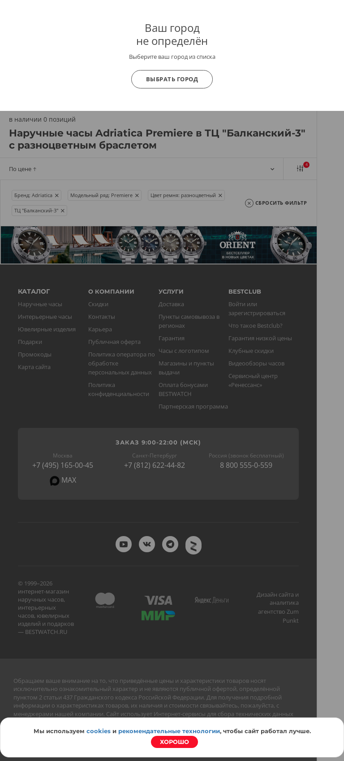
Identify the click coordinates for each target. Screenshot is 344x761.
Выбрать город (172, 79)
